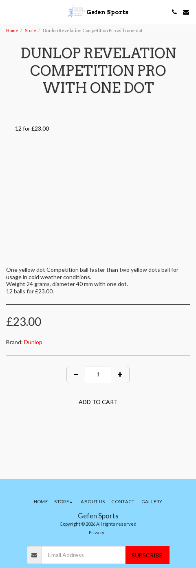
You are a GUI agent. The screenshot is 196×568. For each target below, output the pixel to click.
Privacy (96, 532)
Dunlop (33, 342)
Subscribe (147, 555)
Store (30, 30)
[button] (9, 12)
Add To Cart (98, 401)
